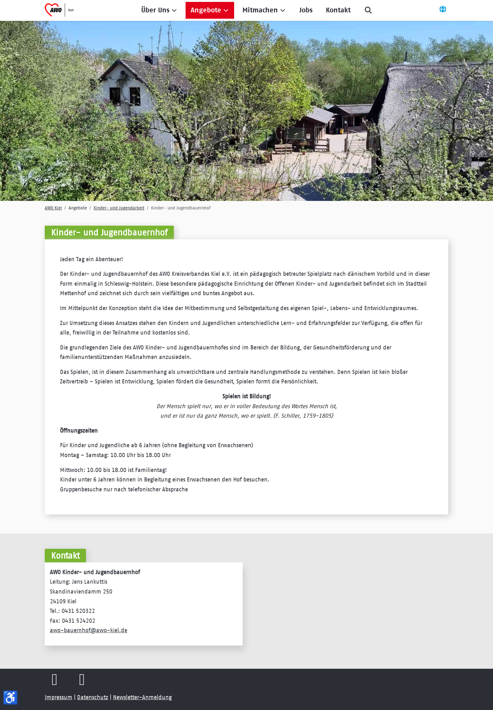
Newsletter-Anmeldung (142, 697)
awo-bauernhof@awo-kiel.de (88, 630)
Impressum (58, 697)
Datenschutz (92, 697)
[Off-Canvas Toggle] (443, 10)
